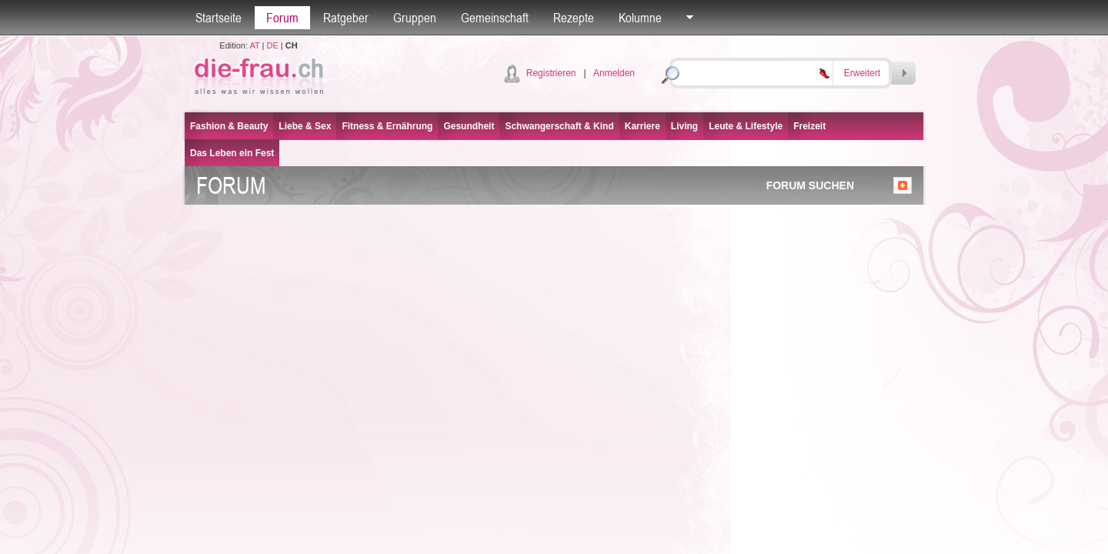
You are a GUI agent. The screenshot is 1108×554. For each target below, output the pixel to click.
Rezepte (573, 17)
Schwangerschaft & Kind (559, 126)
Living (684, 126)
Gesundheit (468, 126)
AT (254, 45)
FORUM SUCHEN (810, 185)
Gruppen (414, 17)
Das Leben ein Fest (232, 153)
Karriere (642, 126)
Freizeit (809, 126)
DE (273, 45)
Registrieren (551, 73)
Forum (282, 17)
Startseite (218, 17)
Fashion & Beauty (229, 126)
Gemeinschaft (495, 17)
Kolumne (640, 17)
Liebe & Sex (305, 126)
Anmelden (614, 73)
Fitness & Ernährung (387, 126)
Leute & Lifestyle (746, 126)
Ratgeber (346, 17)
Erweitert (862, 73)
